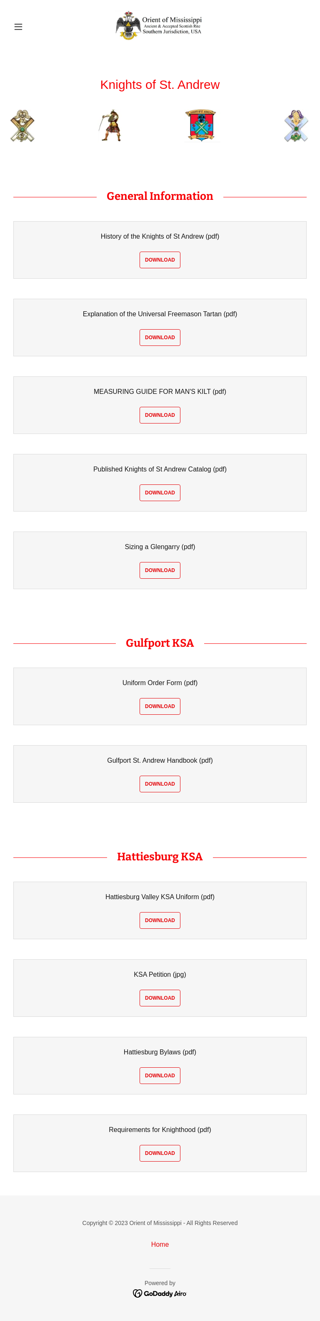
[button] (32, 26)
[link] (160, 26)
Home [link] (160, 1244)
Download (160, 260)
